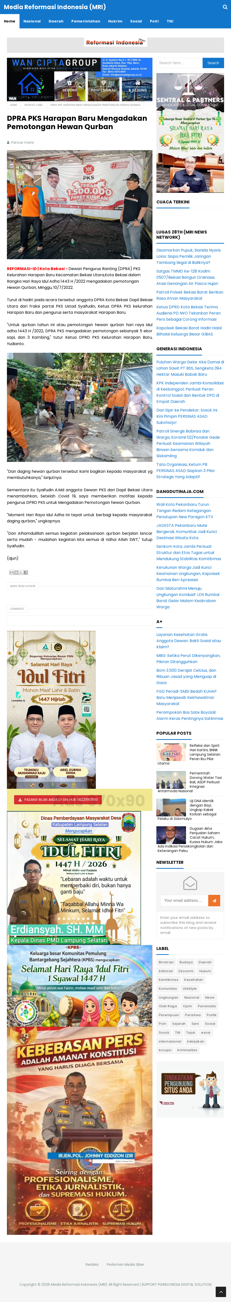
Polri (163, 1023)
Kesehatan (193, 979)
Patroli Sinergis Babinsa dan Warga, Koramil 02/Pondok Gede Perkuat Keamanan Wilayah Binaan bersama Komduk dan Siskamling (188, 443)
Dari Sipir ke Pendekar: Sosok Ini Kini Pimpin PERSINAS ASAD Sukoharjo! (186, 416)
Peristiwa (193, 1015)
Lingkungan (168, 997)
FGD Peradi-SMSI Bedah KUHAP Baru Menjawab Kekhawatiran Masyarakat (186, 698)
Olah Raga (168, 1006)
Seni (195, 1023)
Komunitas (168, 988)
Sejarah (179, 1023)
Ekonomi (186, 971)
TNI (177, 1032)
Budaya (186, 962)
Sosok (164, 1032)
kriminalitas (187, 1050)
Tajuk (190, 1032)
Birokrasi (166, 962)
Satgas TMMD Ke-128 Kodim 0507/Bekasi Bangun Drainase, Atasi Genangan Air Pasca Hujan (187, 277)
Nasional (191, 997)
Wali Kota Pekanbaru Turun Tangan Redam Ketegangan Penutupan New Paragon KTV (184, 511)
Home (13, 105)
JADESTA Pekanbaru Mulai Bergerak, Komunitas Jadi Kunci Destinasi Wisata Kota (186, 532)
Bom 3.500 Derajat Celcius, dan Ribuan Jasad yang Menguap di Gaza (186, 677)
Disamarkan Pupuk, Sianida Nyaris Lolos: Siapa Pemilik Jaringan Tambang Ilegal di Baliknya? (188, 256)
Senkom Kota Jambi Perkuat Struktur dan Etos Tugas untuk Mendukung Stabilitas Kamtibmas (188, 553)
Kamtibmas (169, 979)
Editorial (166, 971)
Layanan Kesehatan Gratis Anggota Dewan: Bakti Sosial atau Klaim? (188, 641)
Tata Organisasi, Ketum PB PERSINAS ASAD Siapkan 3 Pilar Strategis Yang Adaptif (185, 471)
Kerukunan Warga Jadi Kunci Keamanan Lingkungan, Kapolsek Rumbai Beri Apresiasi (188, 574)
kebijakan (195, 1041)
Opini (187, 1006)
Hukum (205, 971)
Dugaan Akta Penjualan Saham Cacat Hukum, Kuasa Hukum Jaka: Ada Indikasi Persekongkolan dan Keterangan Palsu (190, 839)
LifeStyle (190, 988)
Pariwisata (207, 1006)
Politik (212, 1015)
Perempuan (169, 1015)
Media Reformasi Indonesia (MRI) (79, 1284)
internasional (170, 1041)
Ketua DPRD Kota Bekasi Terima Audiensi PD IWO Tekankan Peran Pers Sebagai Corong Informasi (188, 313)
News (210, 997)
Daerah (205, 962)
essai (205, 1032)
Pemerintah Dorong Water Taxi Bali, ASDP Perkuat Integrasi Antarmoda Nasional (190, 782)
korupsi (165, 1050)
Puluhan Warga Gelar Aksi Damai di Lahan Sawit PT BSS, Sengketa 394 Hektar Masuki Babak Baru (190, 368)
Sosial (210, 1023)
